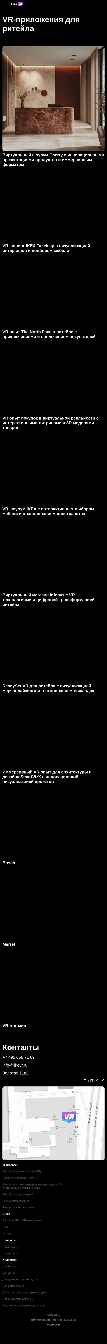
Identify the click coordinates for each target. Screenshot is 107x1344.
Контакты (8, 1233)
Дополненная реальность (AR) (22, 1178)
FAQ (5, 1227)
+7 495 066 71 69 (18, 1057)
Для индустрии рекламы (18, 1299)
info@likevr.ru (15, 1065)
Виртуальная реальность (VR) (21, 1171)
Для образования (13, 1285)
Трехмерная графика (16, 1201)
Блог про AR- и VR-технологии (22, 1220)
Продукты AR (11, 1246)
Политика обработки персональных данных (53, 1320)
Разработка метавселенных (20, 1207)
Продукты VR (11, 1253)
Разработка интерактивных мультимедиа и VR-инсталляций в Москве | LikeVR (30, 1186)
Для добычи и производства (20, 1279)
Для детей (9, 1272)
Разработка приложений (18, 1194)
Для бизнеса (10, 1266)
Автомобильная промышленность (24, 1305)
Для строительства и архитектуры (24, 1292)
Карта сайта (53, 1315)
